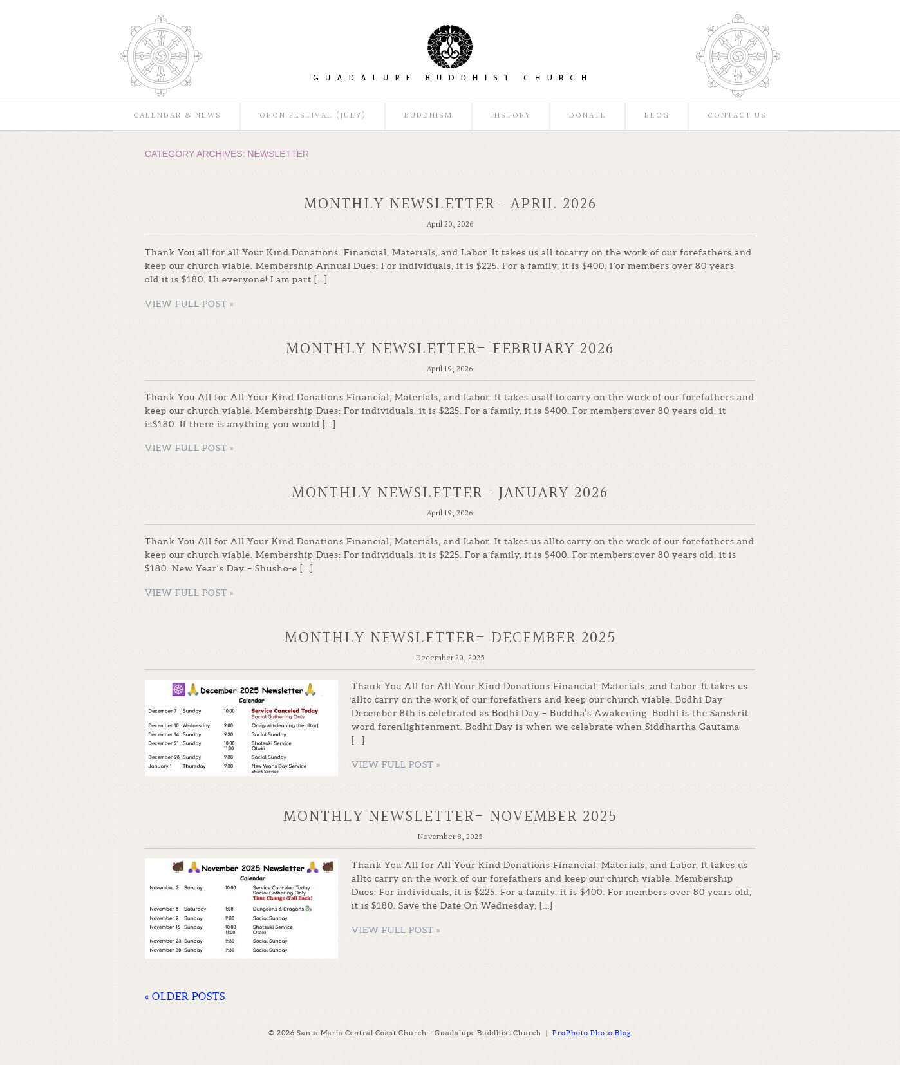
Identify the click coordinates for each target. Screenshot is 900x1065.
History (511, 116)
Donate (587, 116)
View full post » (189, 304)
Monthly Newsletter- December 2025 (450, 638)
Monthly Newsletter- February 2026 (450, 349)
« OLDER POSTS (185, 996)
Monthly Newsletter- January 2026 (450, 493)
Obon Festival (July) (312, 116)
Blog (657, 116)
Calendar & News (177, 116)
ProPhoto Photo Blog (592, 1033)
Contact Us (737, 116)
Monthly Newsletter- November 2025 (450, 816)
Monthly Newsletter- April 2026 (450, 204)
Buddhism (428, 116)
